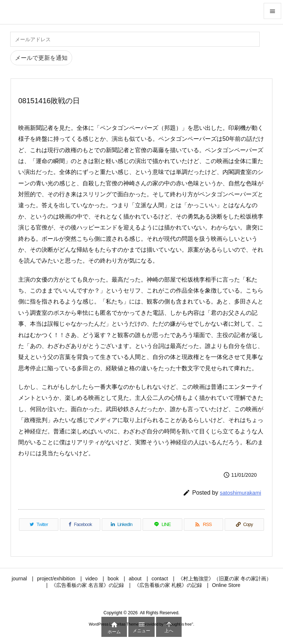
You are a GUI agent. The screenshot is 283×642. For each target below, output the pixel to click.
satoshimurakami (240, 493)
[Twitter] (38, 524)
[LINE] (162, 524)
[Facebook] (80, 524)
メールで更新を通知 (41, 58)
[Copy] (244, 524)
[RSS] (203, 524)
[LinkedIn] (121, 524)
